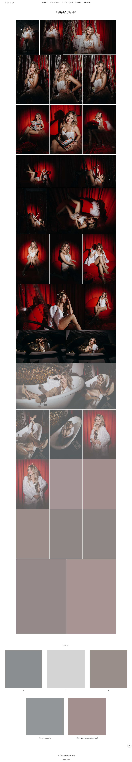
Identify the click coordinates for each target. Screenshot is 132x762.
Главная (44, 2)
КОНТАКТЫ (87, 2)
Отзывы (78, 2)
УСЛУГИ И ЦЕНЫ (67, 2)
